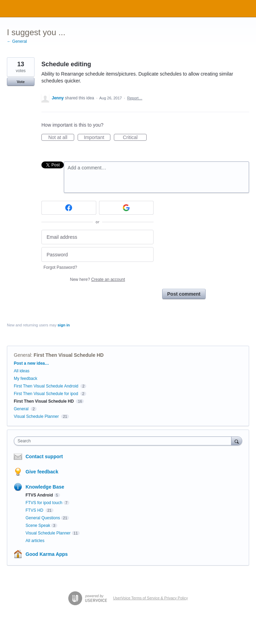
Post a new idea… (31, 363)
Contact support (44, 456)
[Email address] (97, 237)
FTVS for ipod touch (44, 502)
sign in (64, 325)
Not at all (61, 138)
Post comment (183, 294)
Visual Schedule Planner (36, 416)
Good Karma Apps (47, 554)
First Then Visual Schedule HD (69, 355)
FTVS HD (35, 510)
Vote (20, 82)
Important (97, 138)
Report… (134, 98)
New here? (97, 279)
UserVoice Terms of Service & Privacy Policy (150, 598)
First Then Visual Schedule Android (46, 386)
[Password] (97, 254)
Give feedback (42, 471)
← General (17, 41)
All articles (35, 540)
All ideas (21, 371)
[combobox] (124, 441)
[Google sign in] (126, 208)
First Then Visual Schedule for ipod (46, 393)
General (22, 355)
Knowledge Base (45, 487)
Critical (135, 138)
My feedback (25, 378)
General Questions (43, 517)
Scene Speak (38, 525)
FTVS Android (39, 495)
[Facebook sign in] (68, 208)
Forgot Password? (60, 267)
